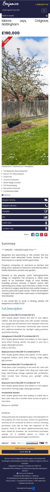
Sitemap (35, 476)
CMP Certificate (39, 481)
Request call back (25, 205)
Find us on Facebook (25, 473)
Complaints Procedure (25, 481)
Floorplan (25, 211)
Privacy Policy (10, 481)
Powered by (17, 476)
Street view (25, 222)
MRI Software (26, 476)
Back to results (25, 15)
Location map (25, 228)
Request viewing (25, 200)
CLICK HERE (25, 452)
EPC (25, 217)
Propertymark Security (26, 483)
